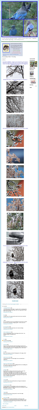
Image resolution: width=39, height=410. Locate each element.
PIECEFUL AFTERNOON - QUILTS (7, 41)
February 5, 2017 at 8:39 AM (7, 360)
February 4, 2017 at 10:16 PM (7, 341)
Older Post (26, 405)
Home (2, 41)
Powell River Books (6, 385)
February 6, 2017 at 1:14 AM (7, 394)
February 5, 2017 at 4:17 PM (7, 382)
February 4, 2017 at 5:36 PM (7, 312)
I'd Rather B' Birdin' (15, 301)
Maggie (4, 392)
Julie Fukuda (5, 397)
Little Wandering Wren (7, 332)
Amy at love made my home (8, 363)
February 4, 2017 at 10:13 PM (8, 336)
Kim (4, 351)
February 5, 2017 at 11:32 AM (7, 366)
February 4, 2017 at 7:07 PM (7, 323)
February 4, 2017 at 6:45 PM (7, 317)
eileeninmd (5, 344)
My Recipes (26, 41)
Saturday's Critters (15, 300)
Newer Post (4, 405)
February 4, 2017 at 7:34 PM (7, 329)
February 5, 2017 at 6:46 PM (7, 389)
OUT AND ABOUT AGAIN (14, 41)
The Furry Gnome (6, 326)
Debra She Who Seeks (6, 357)
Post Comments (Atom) (10, 407)
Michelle (4, 379)
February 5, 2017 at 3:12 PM (7, 376)
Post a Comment (5, 403)
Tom (4, 339)
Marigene (4, 369)
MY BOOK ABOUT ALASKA (21, 41)
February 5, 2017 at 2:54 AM (7, 354)
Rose (4, 315)
